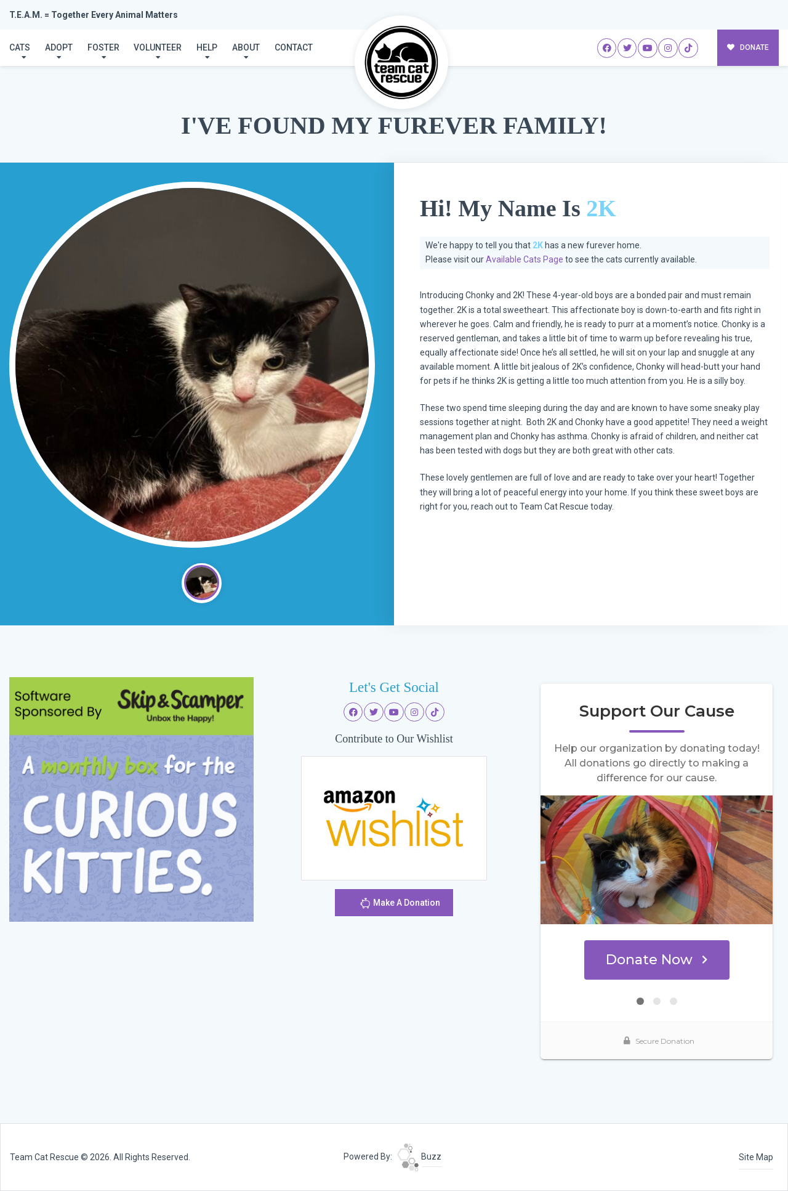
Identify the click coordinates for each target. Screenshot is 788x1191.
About (246, 47)
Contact (294, 47)
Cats (19, 47)
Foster (103, 47)
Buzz (419, 1156)
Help (206, 47)
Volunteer (158, 47)
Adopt (59, 47)
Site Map (756, 1157)
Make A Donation (400, 905)
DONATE (748, 47)
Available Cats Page (524, 259)
